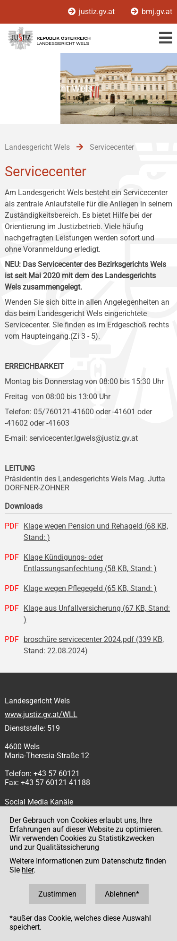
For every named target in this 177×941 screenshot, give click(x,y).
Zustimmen (57, 894)
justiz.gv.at (92, 11)
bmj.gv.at (151, 11)
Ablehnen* (122, 894)
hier (28, 869)
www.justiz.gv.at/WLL (41, 714)
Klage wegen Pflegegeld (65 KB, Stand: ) (90, 588)
